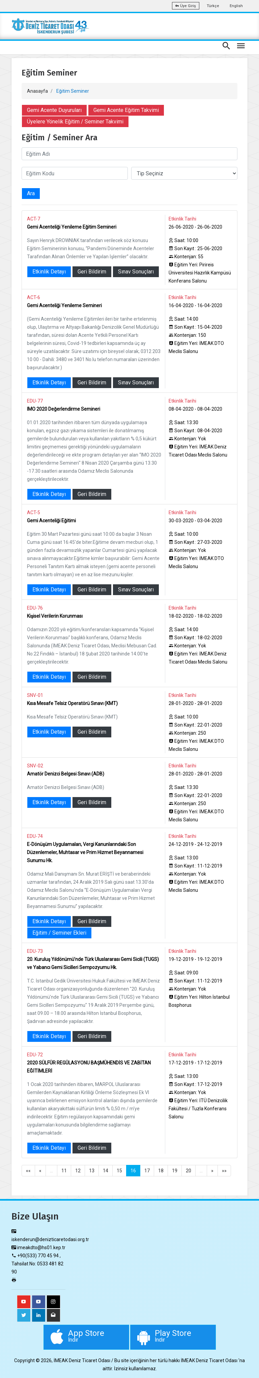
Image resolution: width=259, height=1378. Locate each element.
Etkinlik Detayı (49, 271)
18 (161, 1170)
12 (78, 1170)
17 (147, 1170)
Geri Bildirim (92, 271)
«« (28, 1170)
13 (91, 1170)
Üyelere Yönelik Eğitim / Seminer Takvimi (75, 121)
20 (188, 1170)
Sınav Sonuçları (136, 271)
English (236, 6)
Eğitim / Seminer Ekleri (59, 933)
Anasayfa (37, 91)
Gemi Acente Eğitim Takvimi (126, 110)
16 (133, 1170)
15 (119, 1170)
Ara (31, 193)
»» (224, 1170)
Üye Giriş (185, 6)
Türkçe (213, 6)
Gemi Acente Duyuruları (54, 110)
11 (64, 1170)
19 (174, 1170)
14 (105, 1170)
